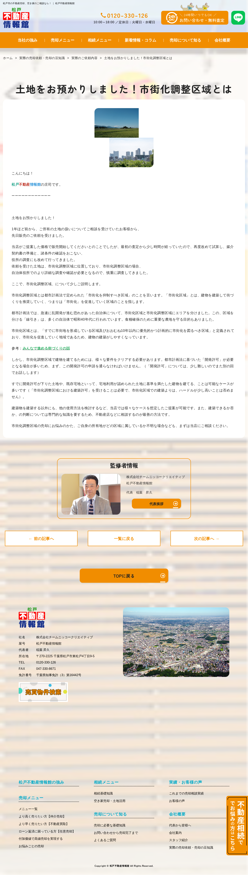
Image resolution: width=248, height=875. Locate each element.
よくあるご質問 (105, 840)
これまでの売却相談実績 (186, 793)
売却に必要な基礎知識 (109, 825)
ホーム (8, 58)
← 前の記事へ (41, 538)
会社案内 (175, 832)
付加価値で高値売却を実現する (41, 838)
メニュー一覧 (28, 809)
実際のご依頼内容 (84, 58)
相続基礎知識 (103, 793)
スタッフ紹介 (178, 840)
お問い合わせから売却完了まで (116, 832)
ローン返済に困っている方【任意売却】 (47, 831)
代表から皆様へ (180, 825)
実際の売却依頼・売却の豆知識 (42, 58)
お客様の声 (177, 801)
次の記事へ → (206, 538)
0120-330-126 (127, 15)
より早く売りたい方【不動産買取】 (44, 824)
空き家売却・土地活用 (109, 801)
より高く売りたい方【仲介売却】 (42, 816)
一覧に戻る (124, 538)
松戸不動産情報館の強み (41, 782)
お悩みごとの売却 (31, 846)
